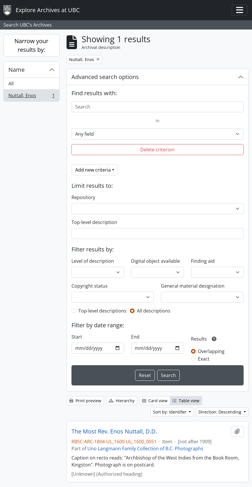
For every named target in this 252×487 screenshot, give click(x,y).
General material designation (193, 286)
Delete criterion (157, 149)
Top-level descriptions (102, 311)
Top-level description (94, 222)
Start (76, 337)
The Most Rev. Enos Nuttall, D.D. (114, 431)
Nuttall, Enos (31, 96)
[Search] (157, 106)
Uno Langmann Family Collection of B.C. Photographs (145, 448)
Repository (83, 197)
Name (16, 69)
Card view (155, 400)
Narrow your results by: (31, 45)
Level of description (92, 261)
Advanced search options (105, 77)
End (135, 337)
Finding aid (203, 261)
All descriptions (153, 311)
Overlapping (211, 351)
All (11, 83)
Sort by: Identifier (170, 412)
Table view (185, 400)
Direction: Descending (220, 412)
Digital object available (155, 261)
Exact (203, 359)
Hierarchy (122, 400)
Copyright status (89, 286)
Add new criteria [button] (93, 170)
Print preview (85, 400)
